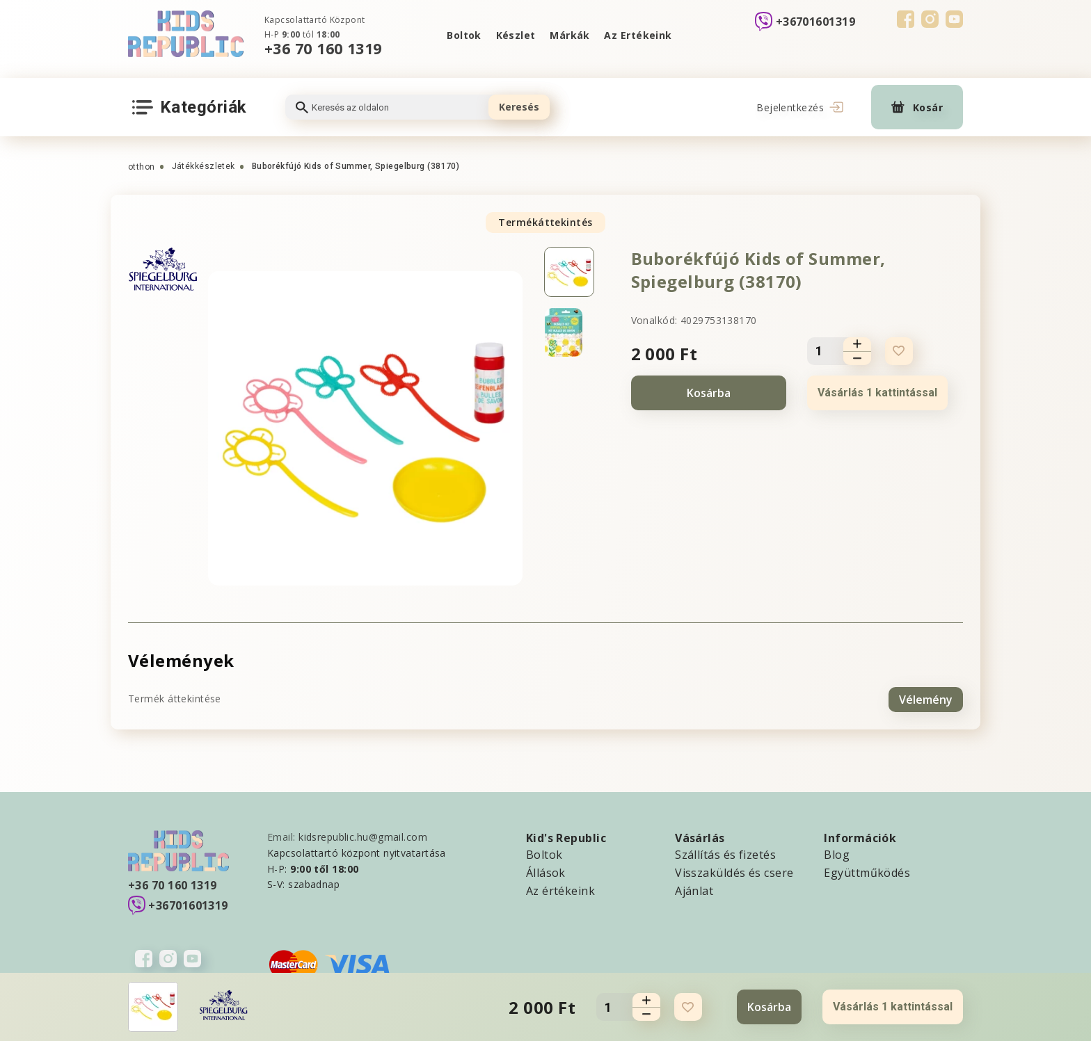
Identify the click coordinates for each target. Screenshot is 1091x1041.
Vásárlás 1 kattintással (877, 392)
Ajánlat (694, 888)
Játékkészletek (203, 166)
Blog (837, 852)
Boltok (462, 35)
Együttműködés (867, 870)
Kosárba (709, 393)
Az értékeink (560, 888)
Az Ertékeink (639, 35)
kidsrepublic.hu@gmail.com (362, 834)
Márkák (570, 35)
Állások (546, 870)
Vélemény (926, 697)
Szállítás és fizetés (725, 852)
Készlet (514, 35)
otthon (141, 167)
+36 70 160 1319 (323, 48)
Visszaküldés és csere (734, 870)
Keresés (519, 106)
